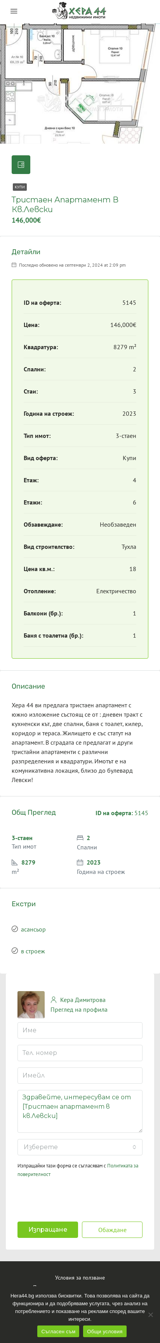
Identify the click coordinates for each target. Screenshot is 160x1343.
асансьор (33, 929)
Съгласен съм (58, 1331)
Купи (20, 187)
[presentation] (67, 1198)
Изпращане (47, 1229)
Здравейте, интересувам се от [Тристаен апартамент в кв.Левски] (80, 1111)
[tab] (21, 164)
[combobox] (80, 1147)
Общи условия (104, 1331)
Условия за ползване (80, 1277)
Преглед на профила (79, 1009)
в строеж (33, 951)
